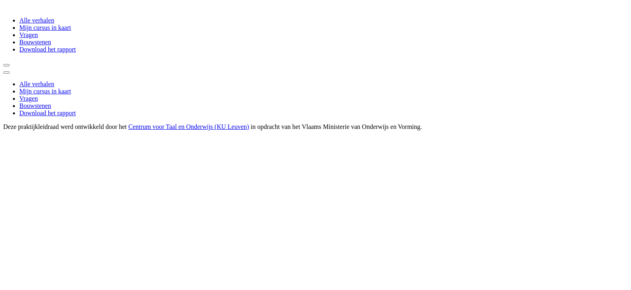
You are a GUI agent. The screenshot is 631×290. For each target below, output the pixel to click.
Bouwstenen (35, 42)
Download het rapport (47, 49)
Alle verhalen (36, 20)
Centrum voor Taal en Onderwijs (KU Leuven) (188, 126)
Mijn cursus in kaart (45, 27)
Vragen (28, 34)
